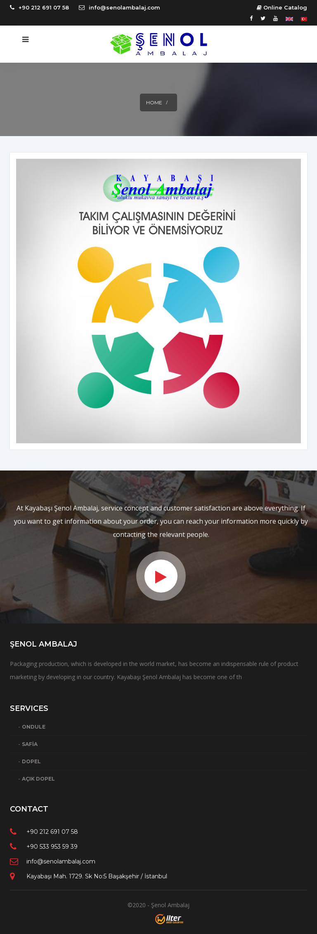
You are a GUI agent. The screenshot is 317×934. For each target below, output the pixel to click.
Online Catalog (282, 7)
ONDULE (33, 727)
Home (154, 102)
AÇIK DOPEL (38, 779)
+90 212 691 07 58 (44, 7)
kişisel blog (143, 919)
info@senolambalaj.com (124, 7)
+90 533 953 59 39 (52, 846)
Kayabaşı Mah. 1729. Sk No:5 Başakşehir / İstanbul (96, 876)
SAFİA (30, 744)
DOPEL (31, 761)
